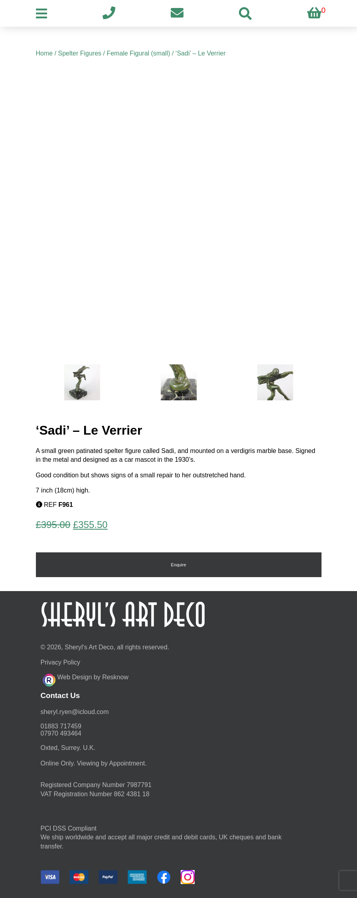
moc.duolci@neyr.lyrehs (75, 711)
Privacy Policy (61, 662)
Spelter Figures (80, 53)
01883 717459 (61, 726)
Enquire (178, 564)
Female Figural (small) (138, 53)
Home (44, 53)
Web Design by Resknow (85, 679)
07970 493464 (61, 733)
